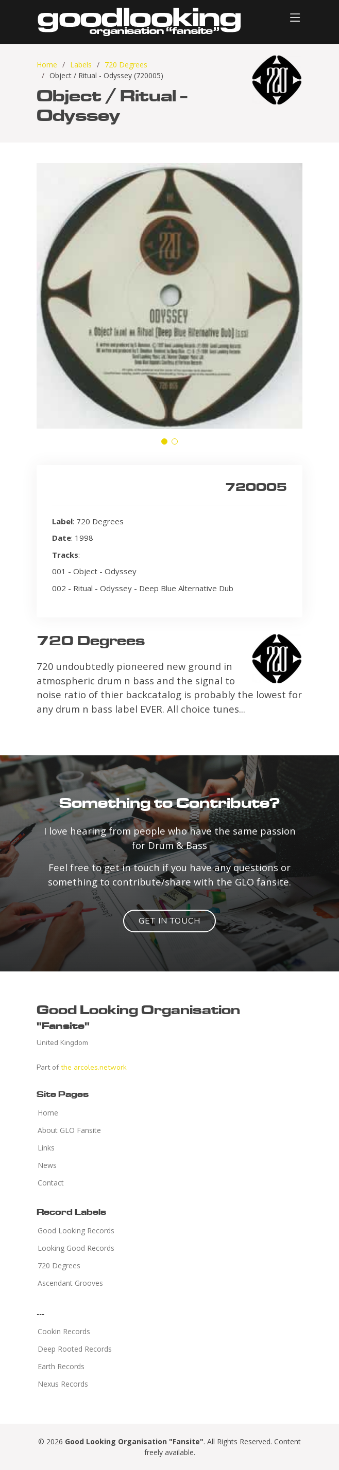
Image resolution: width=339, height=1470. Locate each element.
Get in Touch (169, 921)
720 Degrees (126, 64)
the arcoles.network (94, 1067)
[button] (164, 441)
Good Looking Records (76, 1230)
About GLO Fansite (69, 1130)
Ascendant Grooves (70, 1283)
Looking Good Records (76, 1248)
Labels (81, 64)
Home (47, 64)
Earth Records (61, 1366)
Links (46, 1148)
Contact (51, 1182)
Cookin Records (64, 1331)
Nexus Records (63, 1384)
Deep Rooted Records (75, 1349)
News (47, 1165)
